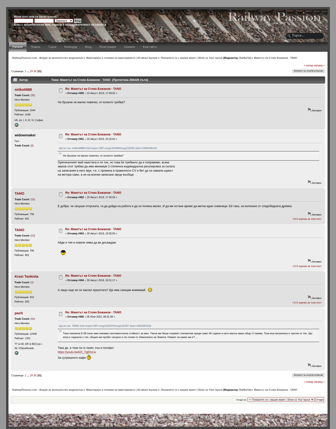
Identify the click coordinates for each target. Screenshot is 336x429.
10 (32, 199)
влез (25, 16)
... (28, 71)
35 (32, 95)
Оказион (129, 47)
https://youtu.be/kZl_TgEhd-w (77, 352)
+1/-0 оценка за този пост (306, 302)
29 (31, 71)
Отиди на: (241, 399)
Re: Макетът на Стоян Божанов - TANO (93, 89)
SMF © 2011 (166, 419)
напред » (319, 65)
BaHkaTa (244, 57)
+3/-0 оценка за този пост (306, 218)
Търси (52, 47)
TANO (19, 193)
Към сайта (150, 47)
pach (19, 313)
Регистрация (107, 47)
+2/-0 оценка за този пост (306, 266)
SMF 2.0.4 (152, 419)
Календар (70, 47)
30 (35, 71)
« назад (308, 65)
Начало (18, 47)
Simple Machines (183, 419)
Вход (88, 47)
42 (32, 318)
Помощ (35, 47)
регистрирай (47, 16)
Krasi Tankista (26, 276)
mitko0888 (23, 89)
